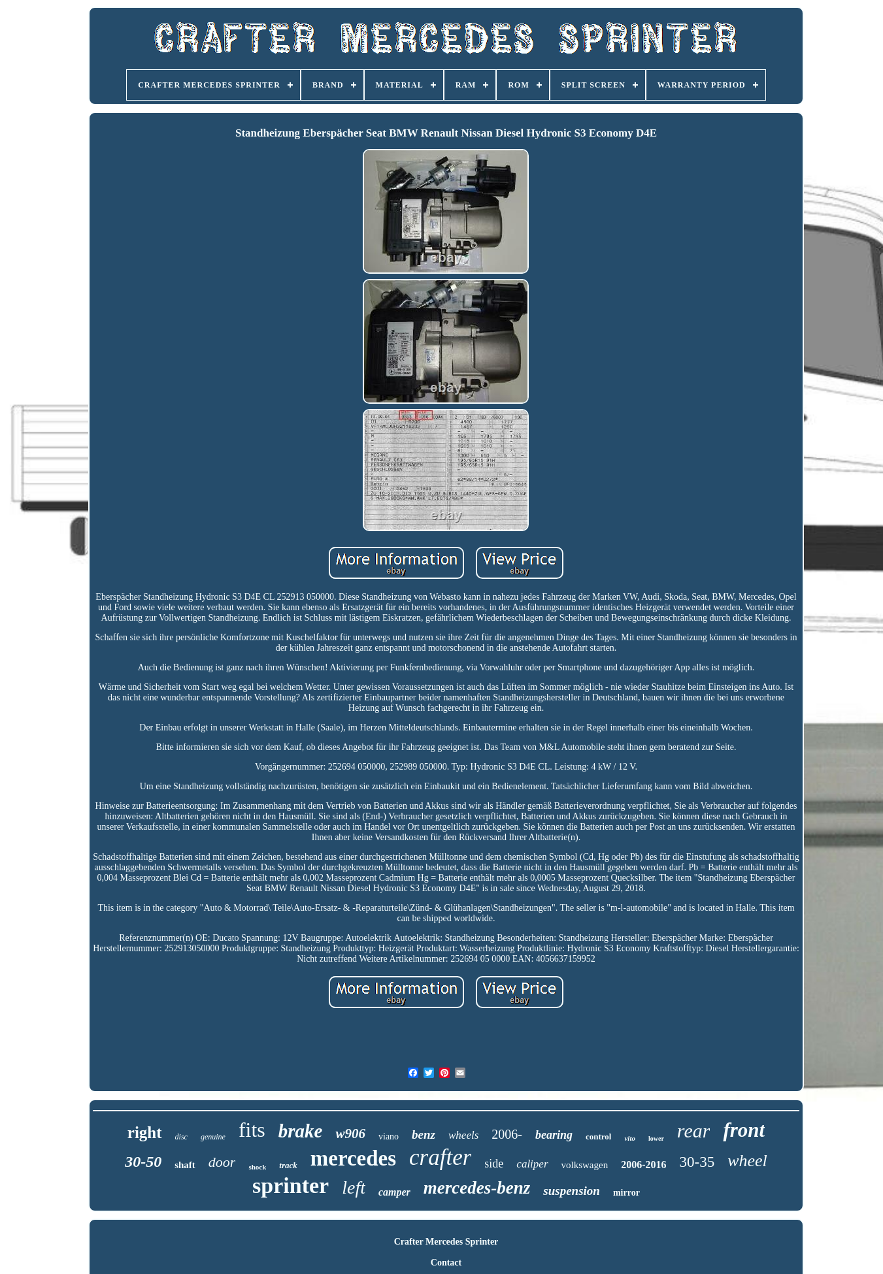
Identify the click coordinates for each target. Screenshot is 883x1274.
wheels (463, 1135)
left (353, 1187)
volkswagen (584, 1165)
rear (693, 1130)
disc (181, 1136)
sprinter (290, 1185)
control (598, 1136)
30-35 (696, 1162)
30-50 (143, 1161)
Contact (446, 1262)
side (493, 1163)
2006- (506, 1134)
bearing (554, 1134)
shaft (185, 1165)
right (144, 1132)
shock (257, 1167)
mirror (626, 1193)
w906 (350, 1133)
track (288, 1165)
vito (629, 1138)
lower (656, 1138)
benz (423, 1134)
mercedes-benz (477, 1188)
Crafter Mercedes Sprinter (446, 1242)
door (222, 1162)
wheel (747, 1160)
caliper (532, 1164)
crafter (440, 1157)
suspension (571, 1191)
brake (300, 1130)
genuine (213, 1136)
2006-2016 (643, 1164)
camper (394, 1192)
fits (252, 1129)
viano (388, 1136)
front (744, 1130)
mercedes (353, 1158)
